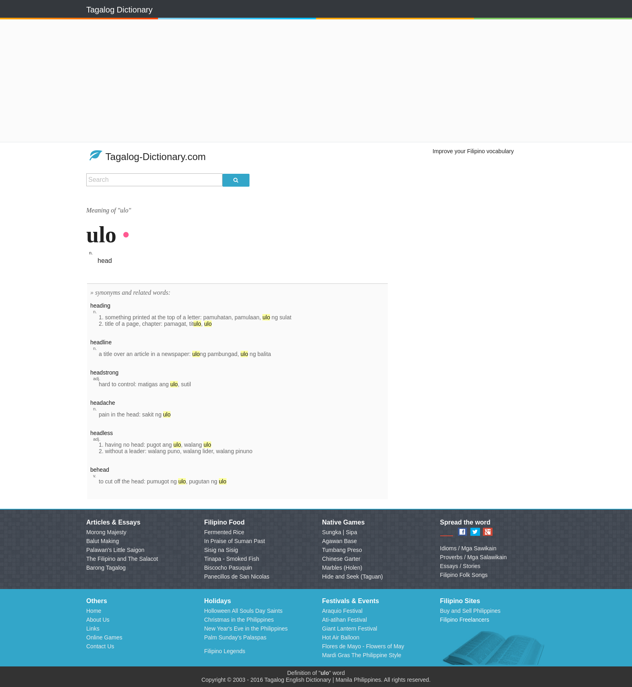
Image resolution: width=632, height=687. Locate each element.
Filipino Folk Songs (464, 575)
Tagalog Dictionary (119, 9)
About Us (98, 619)
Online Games (104, 637)
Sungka (331, 532)
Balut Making (102, 541)
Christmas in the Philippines (239, 619)
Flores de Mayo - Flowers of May (363, 646)
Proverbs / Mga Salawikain (473, 557)
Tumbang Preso (342, 550)
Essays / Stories (460, 566)
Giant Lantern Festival (349, 628)
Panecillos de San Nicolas (237, 576)
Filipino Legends (224, 651)
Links (93, 628)
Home (93, 611)
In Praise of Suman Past (234, 541)
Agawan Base (339, 541)
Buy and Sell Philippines (470, 611)
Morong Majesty (106, 532)
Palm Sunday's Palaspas (235, 637)
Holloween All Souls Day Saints (243, 611)
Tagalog (274, 680)
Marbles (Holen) (342, 567)
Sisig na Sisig (221, 550)
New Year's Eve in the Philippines (246, 628)
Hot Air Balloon (341, 637)
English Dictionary (308, 680)
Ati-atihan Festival (344, 619)
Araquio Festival (342, 611)
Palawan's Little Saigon (115, 550)
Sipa (351, 532)
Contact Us (100, 646)
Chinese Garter (341, 559)
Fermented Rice (224, 532)
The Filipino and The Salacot (122, 559)
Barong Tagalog (106, 567)
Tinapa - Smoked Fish (231, 559)
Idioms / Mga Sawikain (468, 548)
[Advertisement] (210, 80)
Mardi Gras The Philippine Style (361, 655)
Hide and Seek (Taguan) (352, 576)
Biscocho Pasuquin (228, 567)
